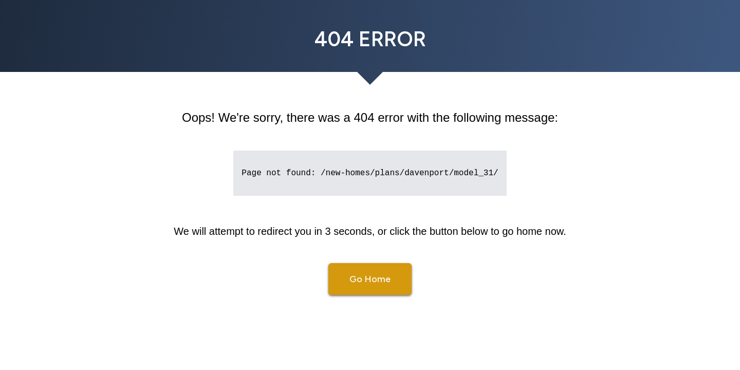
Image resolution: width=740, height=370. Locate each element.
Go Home (370, 279)
